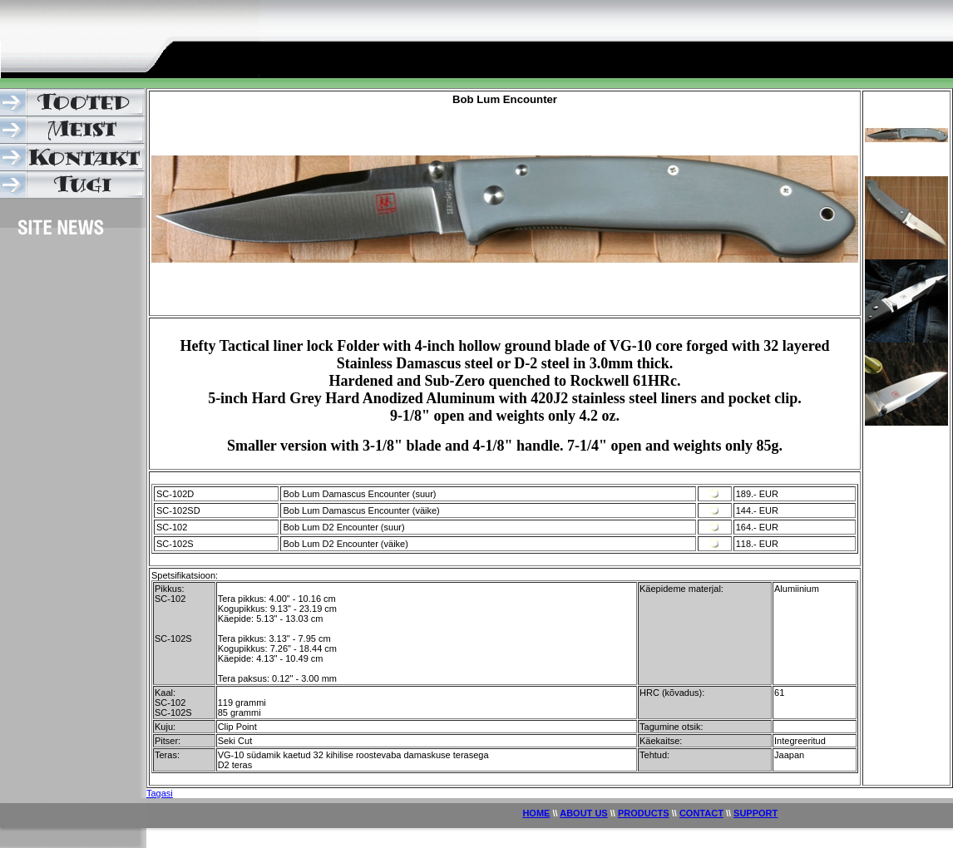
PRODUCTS (643, 813)
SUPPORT (755, 813)
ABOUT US (583, 813)
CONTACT (701, 813)
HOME (536, 813)
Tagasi (159, 793)
